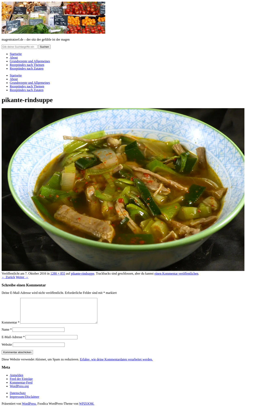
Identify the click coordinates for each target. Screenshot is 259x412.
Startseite (16, 54)
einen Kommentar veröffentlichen (176, 273)
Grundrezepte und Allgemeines (30, 61)
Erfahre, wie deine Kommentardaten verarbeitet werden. (116, 364)
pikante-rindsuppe (82, 273)
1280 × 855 (57, 273)
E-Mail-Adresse (13, 342)
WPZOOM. (86, 408)
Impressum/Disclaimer (24, 401)
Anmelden (16, 380)
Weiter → (22, 277)
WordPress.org (19, 391)
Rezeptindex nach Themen (27, 65)
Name (7, 334)
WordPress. (29, 408)
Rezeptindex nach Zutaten (27, 68)
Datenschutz (18, 398)
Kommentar (10, 327)
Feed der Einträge (21, 383)
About (14, 57)
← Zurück (8, 277)
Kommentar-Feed (21, 387)
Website (7, 349)
